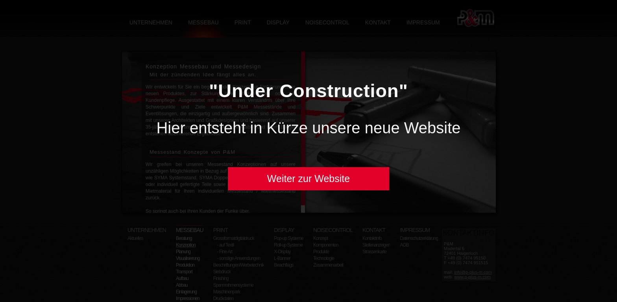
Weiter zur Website (308, 178)
